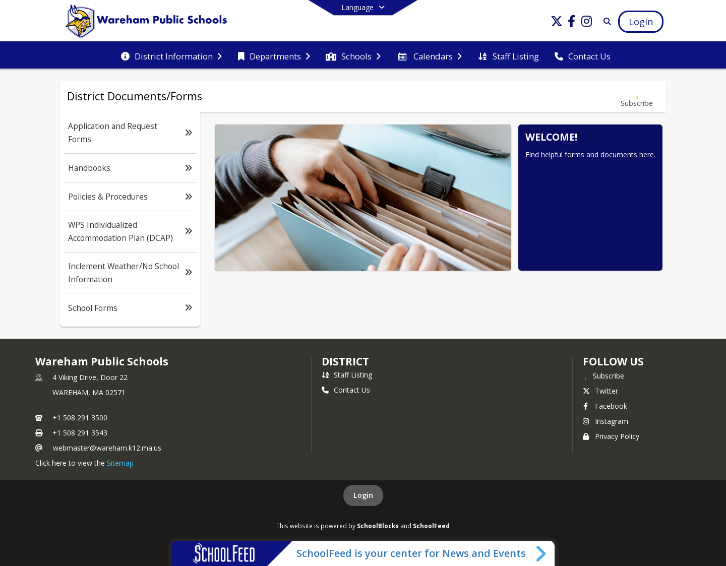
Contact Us (346, 390)
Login (363, 495)
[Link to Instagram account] (586, 23)
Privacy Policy (611, 436)
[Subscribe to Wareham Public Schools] (603, 375)
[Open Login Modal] (640, 22)
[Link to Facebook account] (571, 23)
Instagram (605, 421)
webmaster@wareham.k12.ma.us (107, 448)
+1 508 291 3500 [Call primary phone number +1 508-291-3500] (79, 417)
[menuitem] (171, 55)
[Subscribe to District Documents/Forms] (637, 96)
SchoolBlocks (378, 526)
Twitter (600, 391)
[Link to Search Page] (605, 21)
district (345, 361)
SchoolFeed (431, 526)
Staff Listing (347, 375)
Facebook (605, 406)
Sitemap (120, 463)
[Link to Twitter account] (556, 23)
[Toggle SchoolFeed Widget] (542, 553)
